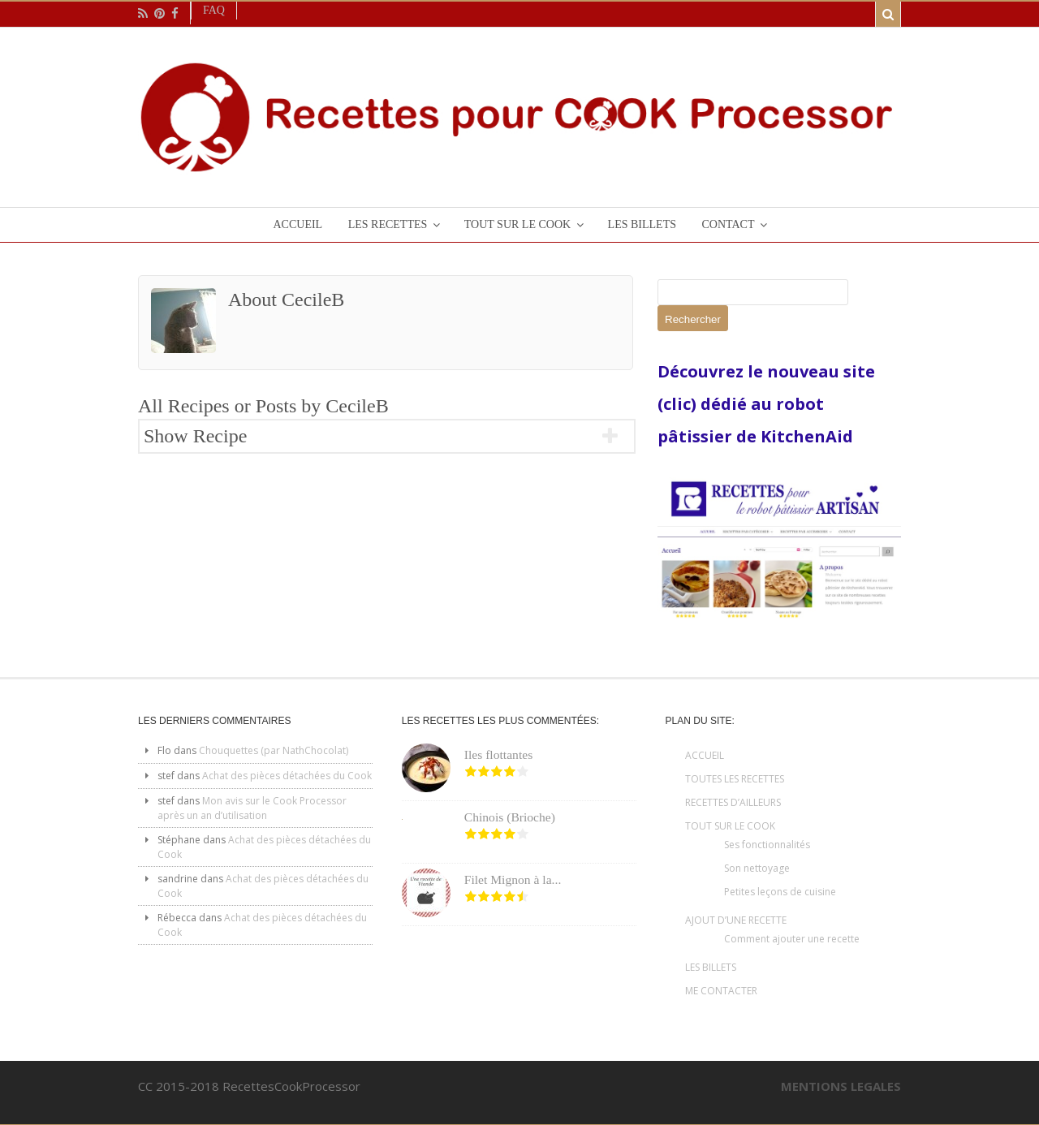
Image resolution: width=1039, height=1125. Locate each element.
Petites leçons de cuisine (780, 892)
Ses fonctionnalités (767, 844)
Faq (214, 10)
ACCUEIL (704, 755)
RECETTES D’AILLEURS (733, 802)
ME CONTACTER (721, 991)
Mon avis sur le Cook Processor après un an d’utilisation (252, 808)
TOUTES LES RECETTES (734, 779)
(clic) (679, 404)
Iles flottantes (498, 754)
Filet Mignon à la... (513, 879)
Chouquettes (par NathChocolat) (273, 750)
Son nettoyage (757, 868)
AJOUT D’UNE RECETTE (736, 920)
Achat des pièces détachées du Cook (287, 775)
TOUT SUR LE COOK (730, 826)
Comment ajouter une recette (792, 939)
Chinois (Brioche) (509, 817)
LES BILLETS (710, 967)
